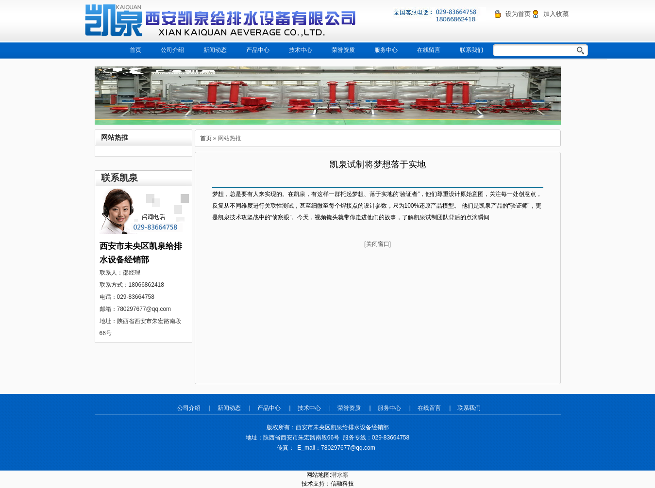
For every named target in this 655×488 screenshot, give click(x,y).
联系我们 (471, 50)
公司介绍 (172, 50)
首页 (135, 50)
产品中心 (257, 50)
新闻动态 (215, 50)
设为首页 (518, 13)
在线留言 (428, 50)
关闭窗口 (377, 244)
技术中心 (300, 50)
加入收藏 (556, 13)
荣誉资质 (343, 50)
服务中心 (386, 50)
